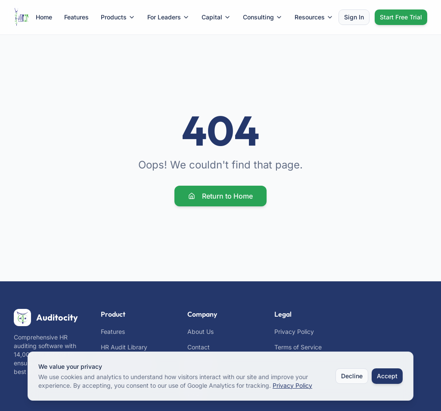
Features (76, 17)
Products (118, 17)
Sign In (354, 17)
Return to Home (220, 196)
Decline (352, 376)
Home (44, 17)
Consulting (263, 17)
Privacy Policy (294, 331)
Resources (314, 17)
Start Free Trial (401, 17)
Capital (216, 17)
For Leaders (168, 17)
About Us (200, 331)
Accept (387, 376)
